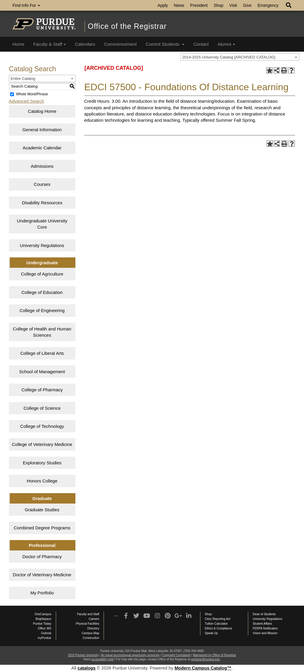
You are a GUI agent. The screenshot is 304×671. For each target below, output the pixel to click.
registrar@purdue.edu (205, 659)
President (199, 5)
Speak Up (211, 633)
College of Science (42, 408)
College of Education (42, 292)
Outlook (46, 633)
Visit (233, 5)
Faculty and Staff (88, 614)
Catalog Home (42, 111)
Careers (94, 619)
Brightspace (43, 619)
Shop (219, 5)
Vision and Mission (265, 633)
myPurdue (44, 638)
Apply (163, 5)
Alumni (226, 44)
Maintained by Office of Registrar (214, 655)
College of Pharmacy (42, 389)
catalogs (86, 667)
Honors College (42, 480)
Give (247, 5)
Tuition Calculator (216, 623)
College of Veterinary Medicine (42, 444)
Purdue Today (42, 623)
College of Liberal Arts (42, 353)
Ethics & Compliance (218, 628)
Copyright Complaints (176, 655)
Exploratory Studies (42, 462)
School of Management (42, 371)
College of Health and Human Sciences (42, 332)
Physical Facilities (87, 623)
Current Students (165, 44)
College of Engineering (42, 310)
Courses (42, 184)
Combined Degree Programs (42, 527)
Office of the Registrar (127, 26)
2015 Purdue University (83, 655)
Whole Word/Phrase (32, 94)
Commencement (120, 44)
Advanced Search (26, 101)
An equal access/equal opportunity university (130, 655)
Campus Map (90, 633)
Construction (91, 638)
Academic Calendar (42, 147)
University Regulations (42, 245)
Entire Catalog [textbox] (23, 78)
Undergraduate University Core (42, 224)
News (179, 5)
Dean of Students (264, 614)
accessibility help (102, 659)
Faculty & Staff (49, 44)
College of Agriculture (42, 273)
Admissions (42, 166)
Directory (93, 628)
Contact (201, 44)
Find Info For (26, 5)
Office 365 (44, 628)
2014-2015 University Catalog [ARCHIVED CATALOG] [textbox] (228, 57)
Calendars (85, 44)
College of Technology (42, 426)
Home (18, 44)
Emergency (267, 5)
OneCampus (43, 614)
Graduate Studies (42, 509)
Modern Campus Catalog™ (203, 667)
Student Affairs (262, 623)
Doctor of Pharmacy (42, 556)
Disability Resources (42, 202)
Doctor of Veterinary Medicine (42, 574)
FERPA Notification (265, 628)
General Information (42, 129)
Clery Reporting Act (217, 619)
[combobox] (239, 57)
